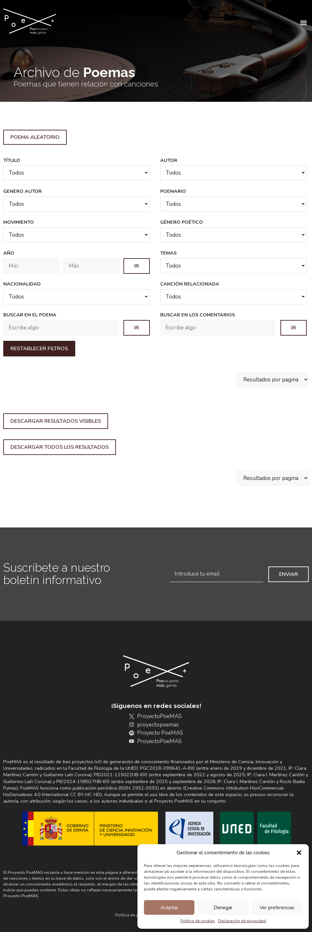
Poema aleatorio (35, 137)
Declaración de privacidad (242, 921)
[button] (299, 852)
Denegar (223, 907)
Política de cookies (197, 921)
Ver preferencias (277, 907)
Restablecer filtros (39, 348)
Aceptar (169, 907)
